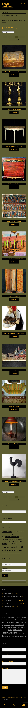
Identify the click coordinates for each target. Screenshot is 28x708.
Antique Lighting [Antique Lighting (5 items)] (12, 539)
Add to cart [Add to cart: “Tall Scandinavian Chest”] (14, 187)
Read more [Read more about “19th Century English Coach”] (14, 373)
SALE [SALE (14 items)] (12, 550)
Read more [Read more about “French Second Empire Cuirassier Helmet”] (14, 336)
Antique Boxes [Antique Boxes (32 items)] (7, 532)
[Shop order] (8, 32)
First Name (4, 562)
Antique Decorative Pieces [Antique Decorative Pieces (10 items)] (17, 619)
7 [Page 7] (21, 37)
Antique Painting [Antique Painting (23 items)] (12, 627)
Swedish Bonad (7, 606)
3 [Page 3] (11, 37)
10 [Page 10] (12, 39)
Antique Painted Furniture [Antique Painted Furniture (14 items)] (9, 541)
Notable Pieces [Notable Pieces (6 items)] (19, 544)
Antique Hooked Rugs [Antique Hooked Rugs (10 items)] (20, 622)
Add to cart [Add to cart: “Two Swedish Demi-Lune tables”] (14, 149)
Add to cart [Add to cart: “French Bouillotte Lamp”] (14, 447)
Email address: (5, 568)
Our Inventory (10, 20)
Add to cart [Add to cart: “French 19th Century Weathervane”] (14, 484)
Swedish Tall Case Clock (10, 601)
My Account (4, 705)
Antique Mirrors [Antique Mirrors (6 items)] (19, 539)
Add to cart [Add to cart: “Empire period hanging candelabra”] (14, 262)
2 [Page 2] (8, 37)
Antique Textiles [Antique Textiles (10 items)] (12, 544)
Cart (22, 704)
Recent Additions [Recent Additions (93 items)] (9, 632)
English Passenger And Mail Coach (12, 596)
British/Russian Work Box (10, 603)
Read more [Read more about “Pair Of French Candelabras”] (14, 112)
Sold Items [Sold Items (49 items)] (18, 550)
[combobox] (14, 522)
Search (14, 705)
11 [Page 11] (15, 39)
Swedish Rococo (7, 15)
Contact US (4, 505)
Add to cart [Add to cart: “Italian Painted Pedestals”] (14, 299)
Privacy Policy (5, 699)
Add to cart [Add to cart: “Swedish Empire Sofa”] (14, 409)
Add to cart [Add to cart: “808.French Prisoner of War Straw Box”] (14, 75)
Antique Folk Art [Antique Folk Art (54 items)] (12, 536)
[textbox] (14, 522)
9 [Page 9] (9, 39)
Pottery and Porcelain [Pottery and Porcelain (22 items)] (9, 547)
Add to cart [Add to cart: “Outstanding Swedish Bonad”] (14, 224)
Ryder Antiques (7, 5)
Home (4, 20)
